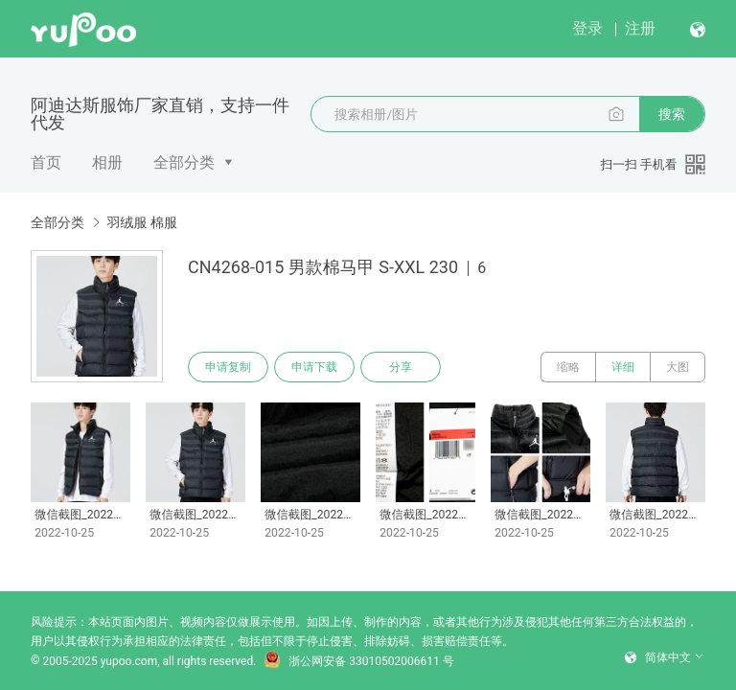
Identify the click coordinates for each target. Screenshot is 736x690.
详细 (622, 367)
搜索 (671, 114)
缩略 (568, 367)
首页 (46, 162)
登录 (587, 28)
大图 (677, 367)
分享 (400, 367)
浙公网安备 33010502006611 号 (358, 661)
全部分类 (184, 162)
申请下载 (314, 367)
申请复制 (228, 367)
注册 (640, 28)
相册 (107, 162)
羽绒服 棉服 (141, 222)
